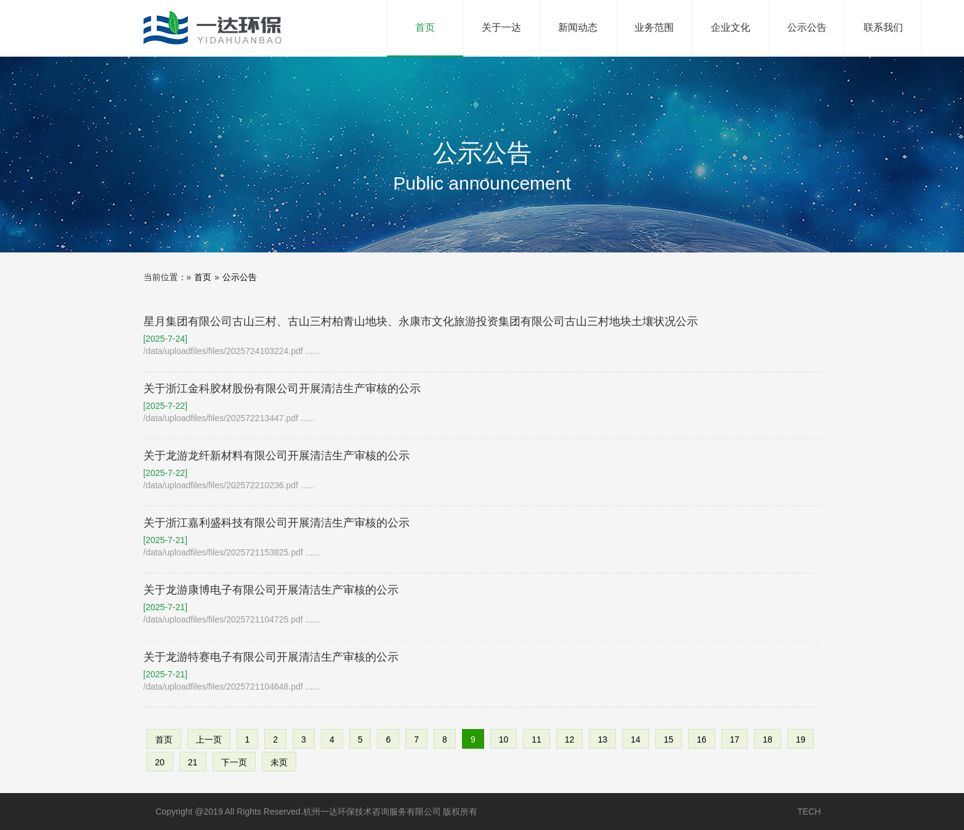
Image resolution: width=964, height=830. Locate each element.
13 (602, 739)
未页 (279, 762)
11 (536, 739)
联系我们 (883, 27)
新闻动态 (577, 27)
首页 (439, 16)
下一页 (234, 762)
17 (735, 739)
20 (160, 762)
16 (702, 739)
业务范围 (654, 27)
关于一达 (501, 27)
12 (570, 739)
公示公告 (807, 27)
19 (801, 739)
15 (669, 739)
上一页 (209, 739)
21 (193, 762)
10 (504, 739)
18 (767, 739)
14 (636, 739)
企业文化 (730, 27)
